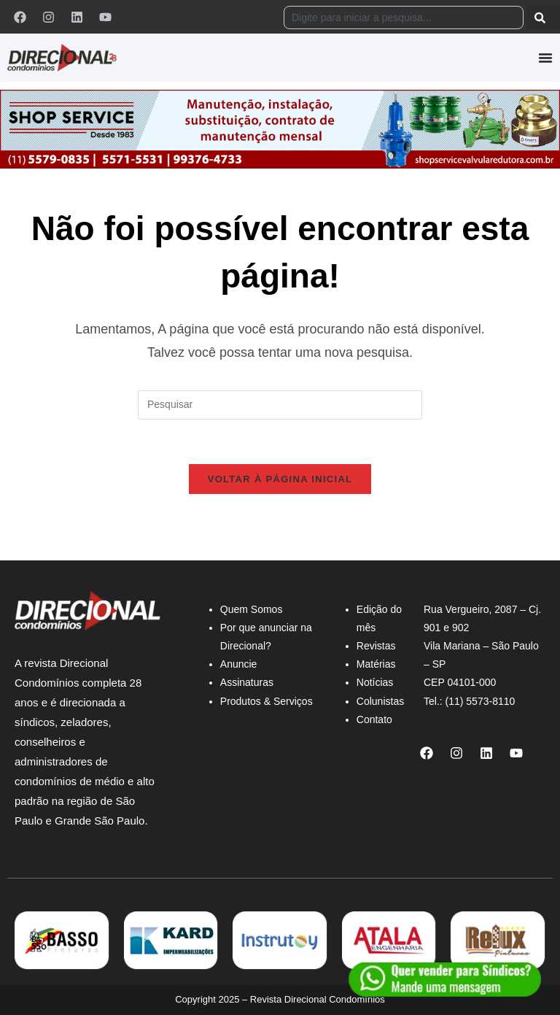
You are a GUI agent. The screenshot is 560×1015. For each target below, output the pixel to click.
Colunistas (380, 701)
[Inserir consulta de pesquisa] (280, 405)
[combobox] (404, 17)
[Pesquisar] (543, 17)
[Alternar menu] (545, 57)
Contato (374, 719)
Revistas (376, 646)
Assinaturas (246, 682)
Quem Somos (251, 609)
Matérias (376, 664)
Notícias (375, 682)
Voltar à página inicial (280, 479)
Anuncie (238, 664)
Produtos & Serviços (266, 701)
